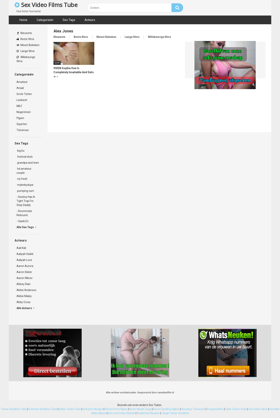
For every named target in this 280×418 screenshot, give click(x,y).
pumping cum (25, 190)
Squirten (22, 124)
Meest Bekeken (28, 45)
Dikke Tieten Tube (70, 409)
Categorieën (45, 20)
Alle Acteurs (25, 308)
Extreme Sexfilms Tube (43, 409)
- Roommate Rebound (24, 213)
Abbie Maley (24, 296)
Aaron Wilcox (24, 278)
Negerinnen (24, 112)
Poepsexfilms (215, 409)
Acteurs (90, 20)
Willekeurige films (26, 59)
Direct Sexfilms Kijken (166, 409)
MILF (19, 106)
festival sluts (25, 156)
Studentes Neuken (148, 413)
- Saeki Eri (23, 221)
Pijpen (20, 118)
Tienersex (23, 130)
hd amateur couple (24, 170)
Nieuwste (24, 33)
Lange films (26, 51)
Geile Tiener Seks (236, 409)
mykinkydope (25, 184)
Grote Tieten (24, 94)
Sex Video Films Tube (46, 5)
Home (23, 20)
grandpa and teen (28, 162)
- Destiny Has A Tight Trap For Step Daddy (26, 201)
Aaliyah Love (24, 260)
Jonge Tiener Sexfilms (175, 413)
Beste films (25, 39)
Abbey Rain (24, 284)
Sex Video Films (258, 409)
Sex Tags (69, 20)
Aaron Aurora (25, 266)
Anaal (20, 88)
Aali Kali (21, 247)
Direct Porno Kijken (116, 409)
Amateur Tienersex (193, 409)
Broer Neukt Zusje (140, 409)
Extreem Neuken (93, 409)
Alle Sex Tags (26, 227)
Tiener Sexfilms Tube (14, 409)
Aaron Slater (24, 272)
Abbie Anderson (26, 290)
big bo (20, 150)
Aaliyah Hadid (25, 253)
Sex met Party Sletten (121, 413)
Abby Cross (24, 302)
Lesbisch (22, 100)
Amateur (22, 81)
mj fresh (22, 178)
